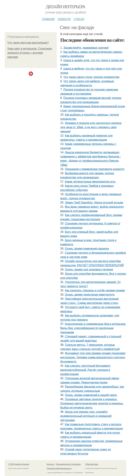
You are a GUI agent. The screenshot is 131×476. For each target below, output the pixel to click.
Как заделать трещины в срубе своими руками (95, 290)
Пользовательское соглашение (68, 464)
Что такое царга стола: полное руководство (91, 76)
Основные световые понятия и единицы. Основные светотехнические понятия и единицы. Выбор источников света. (92, 403)
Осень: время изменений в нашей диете (91, 395)
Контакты (50, 464)
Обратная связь (91, 464)
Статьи (79, 19)
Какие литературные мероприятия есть (90, 181)
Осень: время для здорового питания (89, 269)
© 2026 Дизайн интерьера (18, 464)
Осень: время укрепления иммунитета (89, 294)
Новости (64, 19)
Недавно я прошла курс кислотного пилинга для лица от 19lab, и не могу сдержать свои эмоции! (90, 127)
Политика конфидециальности (59, 468)
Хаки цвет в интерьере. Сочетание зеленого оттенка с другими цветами (29, 52)
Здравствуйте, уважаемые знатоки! (86, 47)
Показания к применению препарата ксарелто (94, 169)
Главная (48, 19)
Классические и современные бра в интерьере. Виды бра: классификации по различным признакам (93, 328)
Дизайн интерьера (65, 6)
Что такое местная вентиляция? (28, 42)
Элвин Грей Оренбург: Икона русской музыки (94, 202)
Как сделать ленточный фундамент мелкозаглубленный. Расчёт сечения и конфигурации (85, 370)
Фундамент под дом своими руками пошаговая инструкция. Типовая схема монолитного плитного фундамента (92, 357)
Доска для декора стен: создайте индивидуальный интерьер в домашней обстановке (86, 416)
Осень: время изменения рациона (87, 248)
